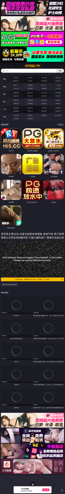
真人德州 (30, 78)
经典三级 (30, 96)
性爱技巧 (58, 111)
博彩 (4, 79)
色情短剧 (30, 118)
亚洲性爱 (16, 93)
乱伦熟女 (44, 96)
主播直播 (44, 88)
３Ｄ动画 (58, 85)
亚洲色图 (30, 100)
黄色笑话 (44, 111)
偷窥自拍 (16, 100)
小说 (4, 109)
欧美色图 (44, 100)
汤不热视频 (58, 115)
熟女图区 (44, 103)
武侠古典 (58, 108)
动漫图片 (58, 100)
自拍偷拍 (30, 85)
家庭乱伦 (30, 108)
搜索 (60, 71)
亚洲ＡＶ (16, 85)
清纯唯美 (30, 103)
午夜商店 (30, 115)
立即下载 (45, 490)
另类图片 (58, 103)
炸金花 (30, 81)
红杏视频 (16, 118)
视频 (4, 87)
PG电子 (16, 78)
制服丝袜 (16, 96)
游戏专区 (58, 78)
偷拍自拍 (30, 93)
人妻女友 (44, 108)
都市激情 (16, 108)
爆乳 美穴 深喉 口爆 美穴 (9, 284)
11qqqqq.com (32, 66)
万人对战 (44, 78)
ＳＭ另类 (58, 88)
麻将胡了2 (16, 81)
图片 (4, 102)
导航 (4, 117)
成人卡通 (44, 93)
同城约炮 (16, 115)
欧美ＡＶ (44, 85)
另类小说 (30, 111)
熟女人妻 (16, 88)
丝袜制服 (30, 88)
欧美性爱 (58, 93)
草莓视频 (44, 115)
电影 (4, 94)
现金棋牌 (44, 81)
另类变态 (58, 96)
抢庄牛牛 (58, 81)
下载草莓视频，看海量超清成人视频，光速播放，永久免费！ (39, 279)
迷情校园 (16, 111)
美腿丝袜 (16, 103)
